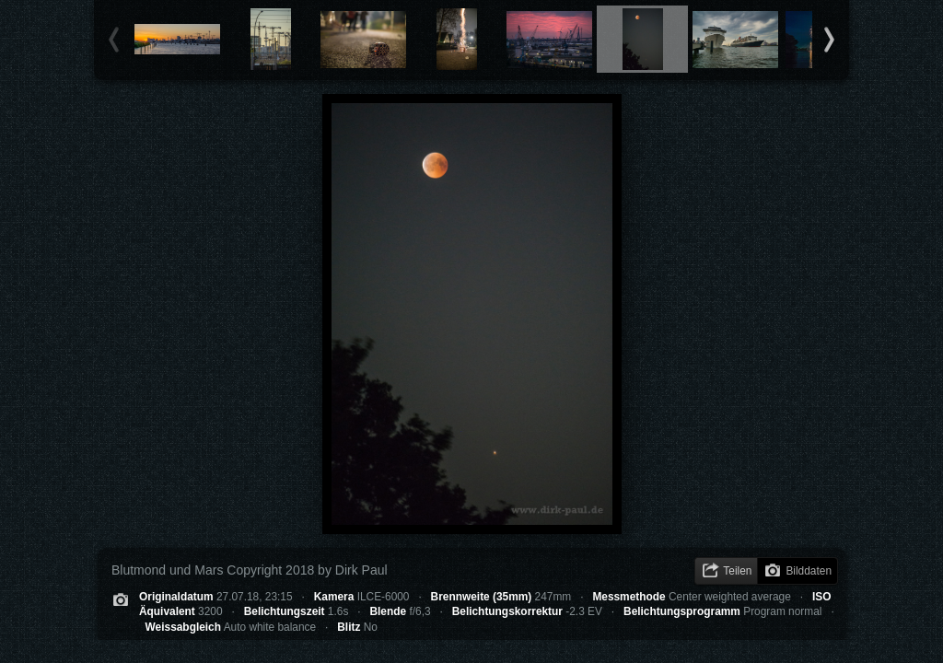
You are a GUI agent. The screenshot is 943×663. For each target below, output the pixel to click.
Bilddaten (809, 570)
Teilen (737, 570)
